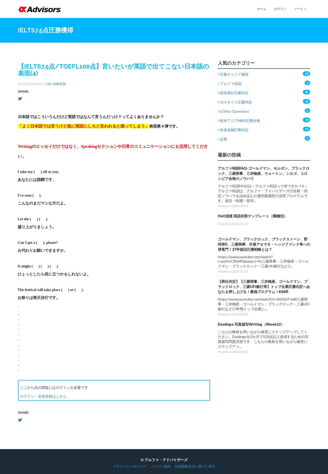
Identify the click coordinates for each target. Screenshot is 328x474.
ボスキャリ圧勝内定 (235, 102)
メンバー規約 (161, 466)
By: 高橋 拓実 (57, 84)
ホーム (261, 9)
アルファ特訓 (229, 83)
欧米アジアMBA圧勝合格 (239, 120)
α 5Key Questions (233, 111)
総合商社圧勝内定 (233, 93)
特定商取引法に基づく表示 (195, 466)
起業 (222, 139)
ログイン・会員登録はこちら (43, 396)
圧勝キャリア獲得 (233, 74)
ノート (300, 9)
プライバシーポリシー (129, 466)
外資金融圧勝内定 (233, 130)
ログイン (280, 9)
